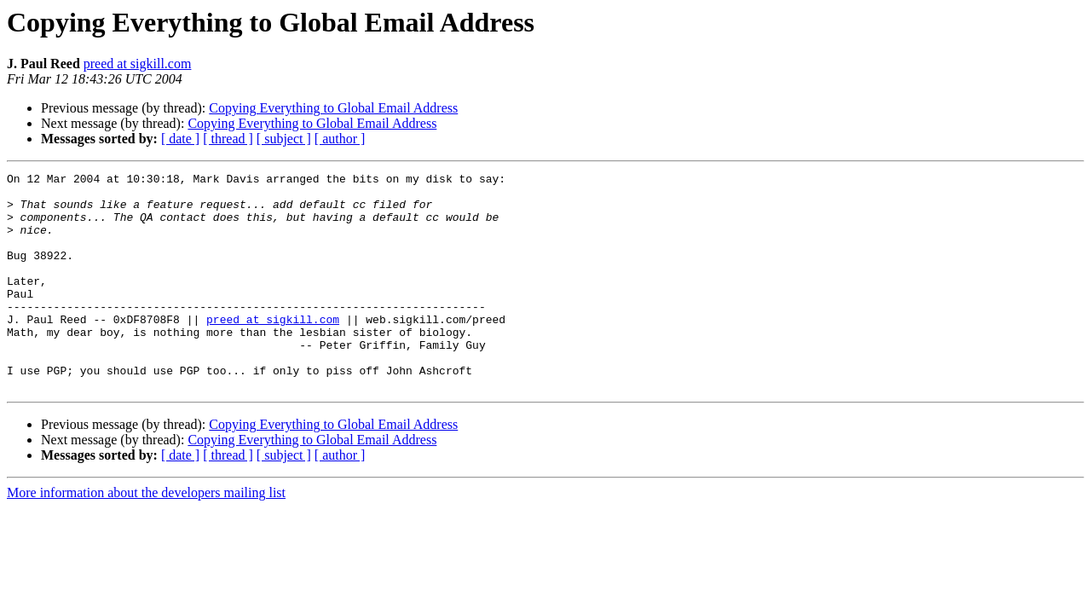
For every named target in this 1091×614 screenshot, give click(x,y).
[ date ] (180, 138)
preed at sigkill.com (138, 63)
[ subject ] (284, 138)
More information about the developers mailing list (146, 536)
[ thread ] (228, 138)
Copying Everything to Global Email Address (333, 108)
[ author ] (340, 138)
